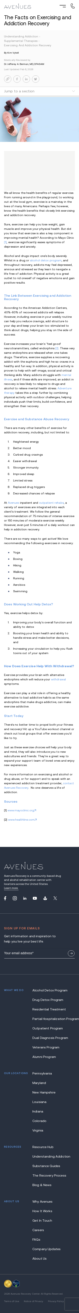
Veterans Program (45, 1034)
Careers (38, 1217)
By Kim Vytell (11, 53)
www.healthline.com (21, 819)
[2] (56, 348)
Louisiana (39, 1089)
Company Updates (46, 1236)
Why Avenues (42, 1189)
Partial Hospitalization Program (53, 1006)
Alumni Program (44, 1044)
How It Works (42, 1198)
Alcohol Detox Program (49, 977)
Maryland (39, 1070)
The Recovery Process (49, 1163)
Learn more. (11, 888)
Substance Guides (46, 1153)
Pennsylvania (42, 1061)
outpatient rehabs (51, 502)
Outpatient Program (47, 1015)
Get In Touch (42, 1208)
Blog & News (42, 1172)
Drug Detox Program (47, 987)
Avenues (13, 502)
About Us (39, 1246)
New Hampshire (44, 1080)
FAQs (36, 1227)
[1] (5, 242)
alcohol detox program (46, 260)
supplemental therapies (22, 41)
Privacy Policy (56, 1288)
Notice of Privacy (33, 1288)
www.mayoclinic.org (20, 810)
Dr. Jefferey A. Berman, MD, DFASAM (24, 64)
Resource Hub (42, 1134)
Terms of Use (11, 1288)
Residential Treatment (49, 996)
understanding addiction (22, 36)
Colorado (39, 1108)
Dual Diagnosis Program (50, 1025)
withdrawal (58, 679)
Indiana (37, 1099)
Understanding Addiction (51, 1144)
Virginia (37, 1118)
